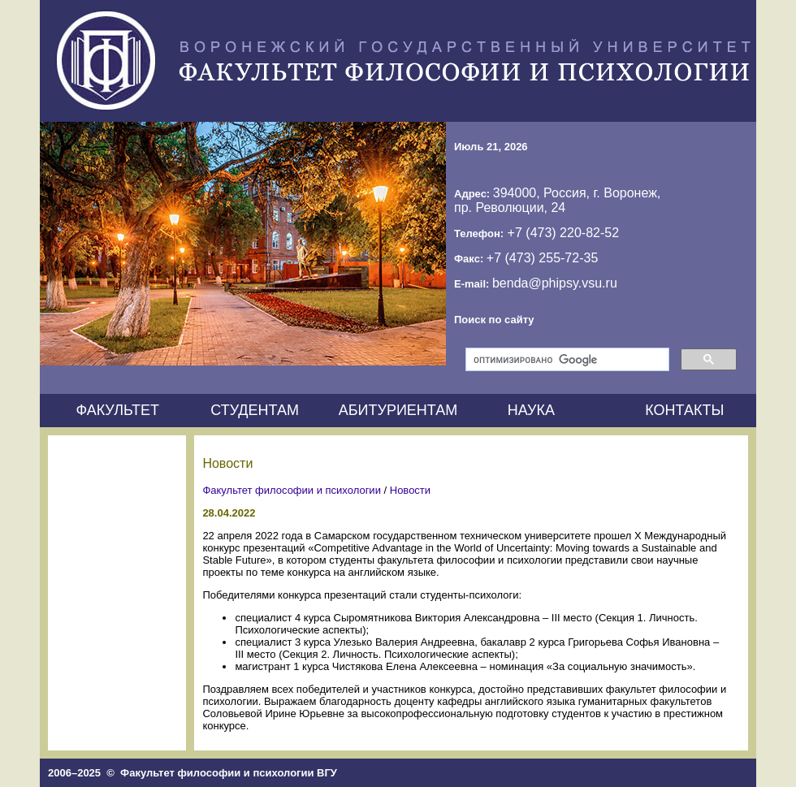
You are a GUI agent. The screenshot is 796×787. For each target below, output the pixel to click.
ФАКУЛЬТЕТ (117, 410)
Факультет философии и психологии (291, 490)
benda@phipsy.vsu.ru (554, 283)
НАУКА (531, 410)
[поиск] (566, 359)
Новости (410, 490)
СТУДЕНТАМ (254, 410)
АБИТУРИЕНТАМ (398, 410)
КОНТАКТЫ (684, 410)
